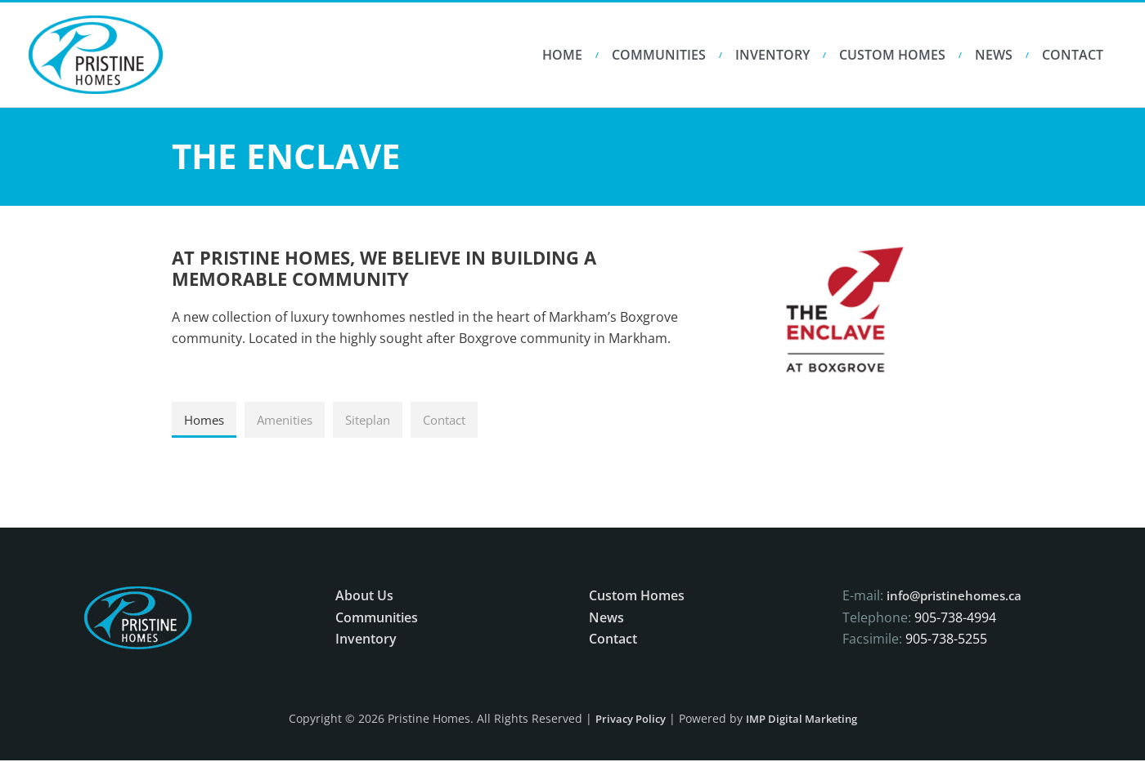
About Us (364, 597)
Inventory (772, 55)
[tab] (206, 420)
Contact (1072, 55)
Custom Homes (892, 55)
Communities (659, 55)
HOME (562, 55)
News (994, 55)
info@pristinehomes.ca (958, 597)
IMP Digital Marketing (804, 720)
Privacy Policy (625, 720)
